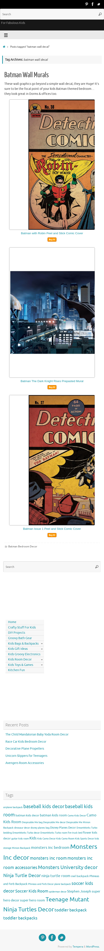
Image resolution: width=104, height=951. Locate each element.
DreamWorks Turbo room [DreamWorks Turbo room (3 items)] (53, 832)
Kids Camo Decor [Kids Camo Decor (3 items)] (46, 838)
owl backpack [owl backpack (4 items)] (80, 876)
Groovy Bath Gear (20, 638)
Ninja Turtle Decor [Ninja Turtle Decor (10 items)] (22, 875)
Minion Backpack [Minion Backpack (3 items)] (21, 848)
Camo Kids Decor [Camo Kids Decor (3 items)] (77, 815)
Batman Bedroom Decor (22, 546)
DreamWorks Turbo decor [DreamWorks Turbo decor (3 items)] (26, 832)
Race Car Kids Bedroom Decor (25, 742)
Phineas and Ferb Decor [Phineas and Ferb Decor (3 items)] (41, 884)
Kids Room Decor (20, 659)
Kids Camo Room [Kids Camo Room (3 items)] (65, 838)
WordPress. (93, 946)
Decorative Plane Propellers (24, 748)
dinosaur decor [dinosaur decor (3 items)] (22, 827)
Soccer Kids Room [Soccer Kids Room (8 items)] (31, 891)
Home (12, 622)
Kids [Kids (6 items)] (33, 838)
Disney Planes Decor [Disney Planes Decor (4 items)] (63, 827)
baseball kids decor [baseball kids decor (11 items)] (43, 806)
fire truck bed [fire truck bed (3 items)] (75, 832)
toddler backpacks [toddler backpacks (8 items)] (20, 918)
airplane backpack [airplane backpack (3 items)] (13, 807)
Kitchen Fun (16, 670)
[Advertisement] (23, 595)
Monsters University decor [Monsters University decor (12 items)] (68, 867)
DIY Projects (16, 633)
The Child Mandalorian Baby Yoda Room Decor (36, 734)
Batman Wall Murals (26, 75)
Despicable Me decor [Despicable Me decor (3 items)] (54, 822)
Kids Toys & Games (20, 665)
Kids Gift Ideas (18, 649)
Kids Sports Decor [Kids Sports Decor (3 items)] (84, 838)
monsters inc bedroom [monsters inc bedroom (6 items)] (50, 847)
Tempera (78, 946)
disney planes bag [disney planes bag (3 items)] (40, 827)
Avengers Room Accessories (24, 763)
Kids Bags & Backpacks (23, 643)
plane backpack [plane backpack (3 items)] (62, 884)
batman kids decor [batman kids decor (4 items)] (27, 815)
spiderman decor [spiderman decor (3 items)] (57, 891)
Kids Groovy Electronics (24, 654)
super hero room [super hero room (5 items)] (32, 900)
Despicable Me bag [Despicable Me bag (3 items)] (32, 822)
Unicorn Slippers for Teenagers (26, 756)
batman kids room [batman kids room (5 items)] (53, 815)
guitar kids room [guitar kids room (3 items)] (20, 838)
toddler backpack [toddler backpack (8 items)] (71, 910)
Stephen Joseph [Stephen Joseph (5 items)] (79, 891)
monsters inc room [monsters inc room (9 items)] (48, 858)
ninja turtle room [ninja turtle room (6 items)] (55, 876)
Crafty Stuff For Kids (22, 627)
